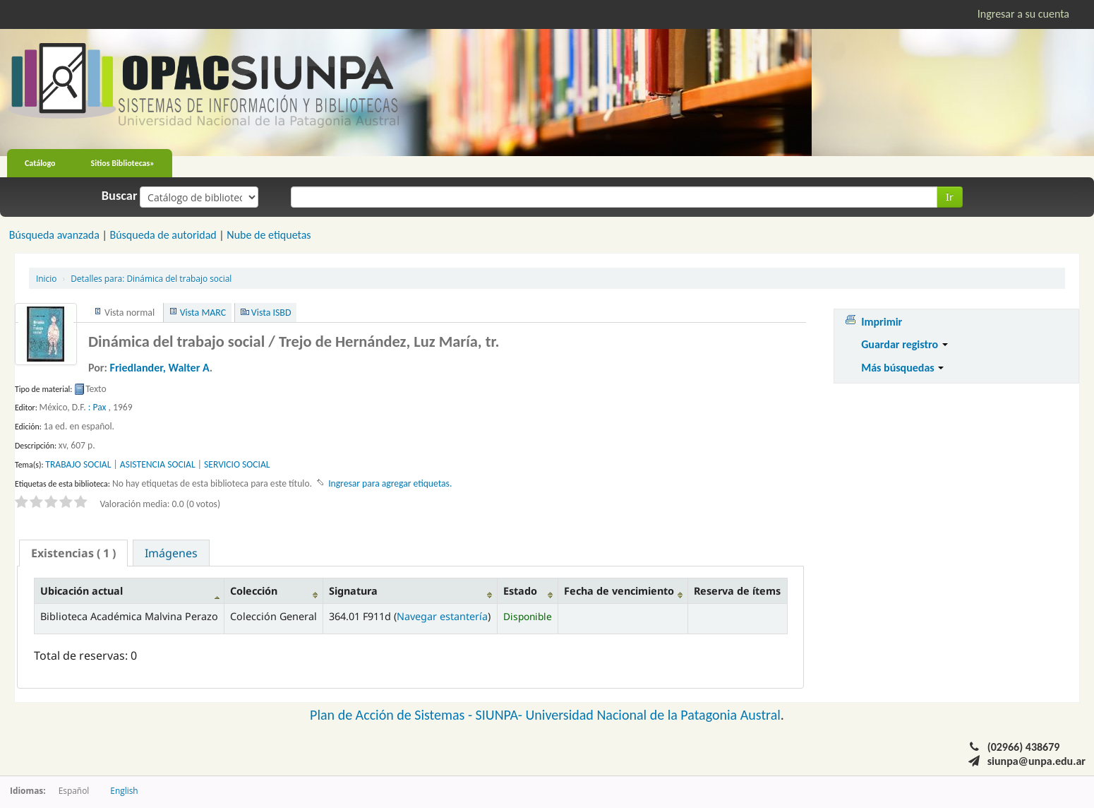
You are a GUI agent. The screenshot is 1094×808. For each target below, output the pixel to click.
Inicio (46, 278)
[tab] (73, 553)
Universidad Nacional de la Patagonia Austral (653, 714)
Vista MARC (203, 313)
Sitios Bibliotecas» (123, 163)
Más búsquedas (902, 367)
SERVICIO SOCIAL (237, 464)
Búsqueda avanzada (54, 235)
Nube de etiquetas (269, 235)
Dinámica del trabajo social (151, 278)
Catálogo (40, 163)
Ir (950, 196)
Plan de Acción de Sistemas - (393, 714)
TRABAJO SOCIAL (78, 464)
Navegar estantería (442, 616)
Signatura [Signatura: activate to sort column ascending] (353, 591)
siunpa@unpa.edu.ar (1036, 761)
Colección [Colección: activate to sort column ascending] (253, 591)
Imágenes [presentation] (171, 553)
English (124, 790)
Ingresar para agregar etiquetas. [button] (390, 483)
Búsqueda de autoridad (162, 235)
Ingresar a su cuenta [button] (1023, 13)
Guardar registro (904, 344)
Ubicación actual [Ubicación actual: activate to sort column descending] (81, 591)
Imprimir (881, 321)
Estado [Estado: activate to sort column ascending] (520, 591)
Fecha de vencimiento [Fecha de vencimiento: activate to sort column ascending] (619, 591)
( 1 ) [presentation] (73, 553)
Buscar (120, 196)
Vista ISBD (271, 313)
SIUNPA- (501, 714)
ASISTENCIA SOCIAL (158, 464)
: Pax (97, 407)
